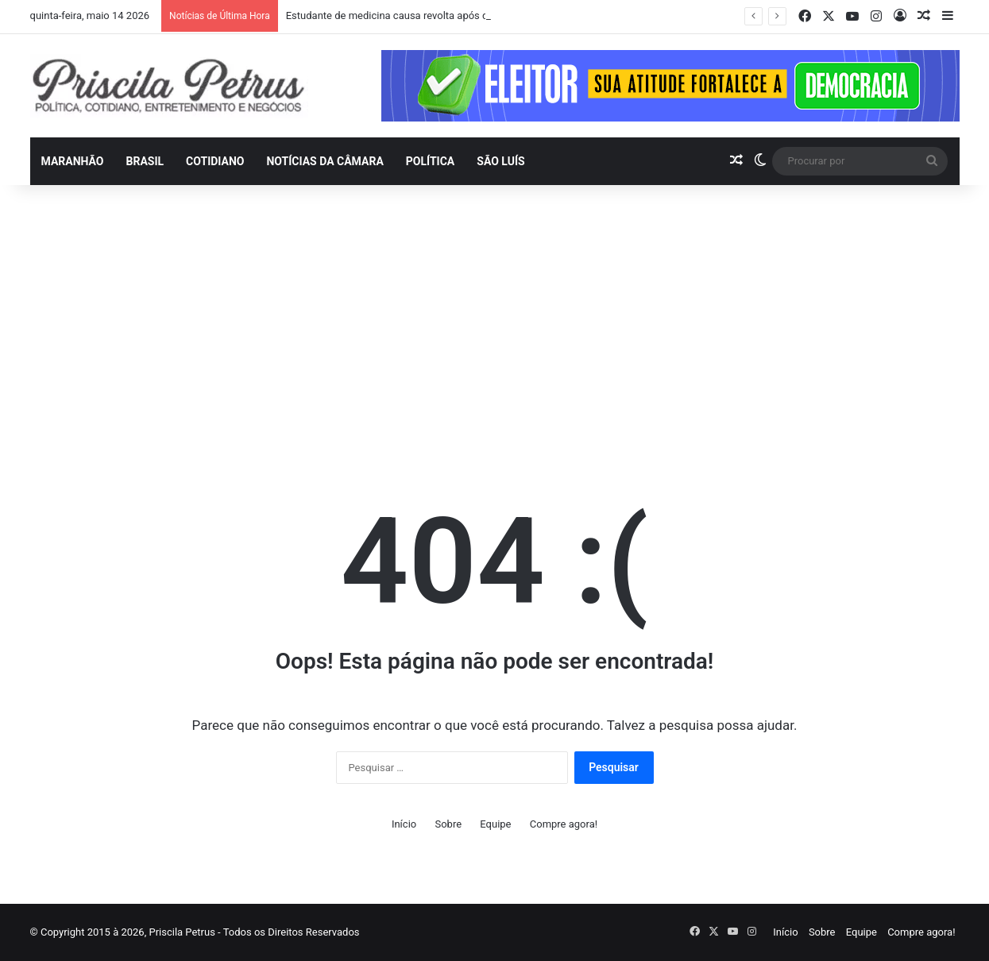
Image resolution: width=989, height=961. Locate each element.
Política (430, 161)
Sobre (448, 824)
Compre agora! (563, 824)
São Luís (500, 161)
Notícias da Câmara (324, 161)
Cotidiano (215, 161)
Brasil (145, 161)
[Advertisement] (495, 320)
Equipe (495, 824)
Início (404, 824)
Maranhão (72, 161)
